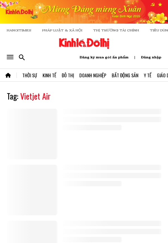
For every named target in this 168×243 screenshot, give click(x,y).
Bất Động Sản (125, 75)
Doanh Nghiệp (92, 75)
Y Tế (147, 75)
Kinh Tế (49, 75)
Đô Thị (68, 75)
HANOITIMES (19, 30)
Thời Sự (29, 75)
